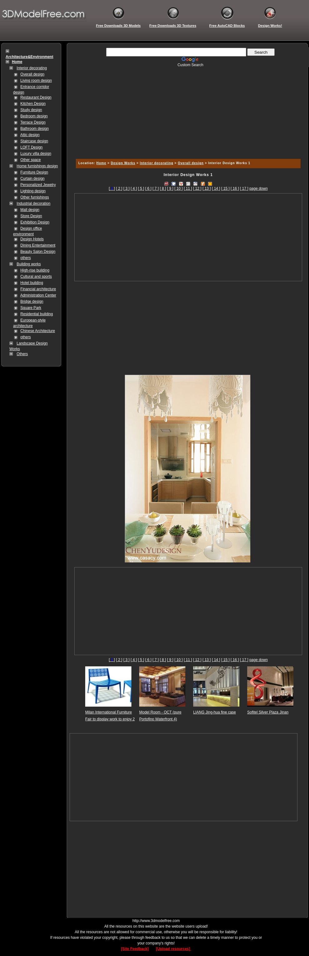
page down (258, 188)
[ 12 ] (197, 188)
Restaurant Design (35, 97)
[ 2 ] (119, 188)
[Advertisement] (187, 110)
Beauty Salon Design (37, 251)
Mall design (29, 210)
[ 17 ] (244, 188)
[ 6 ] (148, 188)
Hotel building (31, 283)
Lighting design (33, 191)
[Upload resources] (173, 949)
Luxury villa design (35, 153)
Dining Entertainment (37, 245)
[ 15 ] (225, 188)
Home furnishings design (37, 166)
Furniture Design (34, 172)
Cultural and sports (36, 276)
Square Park (30, 308)
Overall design (32, 74)
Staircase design (34, 141)
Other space (30, 160)
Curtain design (32, 178)
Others (22, 354)
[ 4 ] (133, 188)
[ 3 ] (126, 188)
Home (101, 163)
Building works (29, 264)
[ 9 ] (170, 188)
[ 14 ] (216, 188)
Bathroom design (34, 128)
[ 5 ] (141, 188)
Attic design (30, 135)
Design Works (123, 163)
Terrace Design (33, 122)
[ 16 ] (235, 188)
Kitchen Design (33, 103)
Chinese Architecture (37, 331)
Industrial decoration (33, 203)
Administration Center (38, 295)
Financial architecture (38, 289)
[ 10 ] (178, 188)
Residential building (36, 314)
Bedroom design (33, 116)
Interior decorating (32, 68)
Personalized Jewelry (38, 185)
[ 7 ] (156, 188)
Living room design (36, 80)
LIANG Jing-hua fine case (214, 712)
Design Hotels (32, 239)
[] (112, 188)
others (25, 258)
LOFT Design (31, 147)
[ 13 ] (207, 188)
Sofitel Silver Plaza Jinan (267, 712)
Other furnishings (34, 197)
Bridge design (31, 301)
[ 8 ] (163, 188)
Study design (31, 110)
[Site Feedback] (135, 949)
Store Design (31, 216)
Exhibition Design (34, 222)
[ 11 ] (188, 188)
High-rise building (34, 270)
